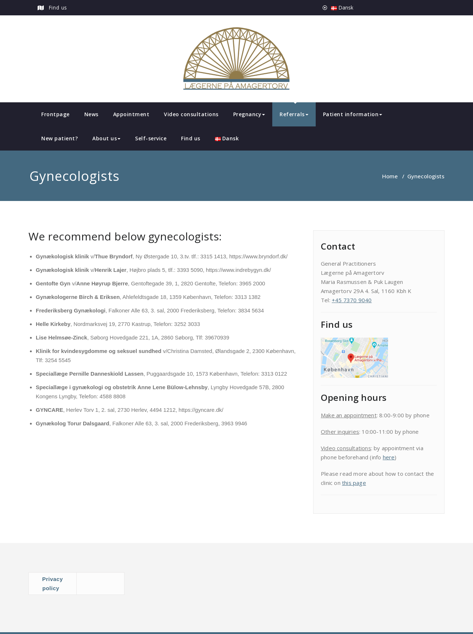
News (91, 114)
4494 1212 (163, 410)
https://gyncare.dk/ (200, 410)
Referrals (294, 114)
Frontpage (55, 114)
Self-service (150, 138)
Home (390, 176)
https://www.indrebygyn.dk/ (238, 270)
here (389, 457)
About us (106, 138)
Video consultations (191, 114)
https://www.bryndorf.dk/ (258, 256)
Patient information (352, 114)
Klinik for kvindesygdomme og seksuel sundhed (98, 351)
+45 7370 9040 (352, 300)
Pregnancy (249, 114)
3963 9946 (234, 423)
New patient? (59, 138)
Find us (58, 7)
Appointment (131, 114)
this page (354, 482)
